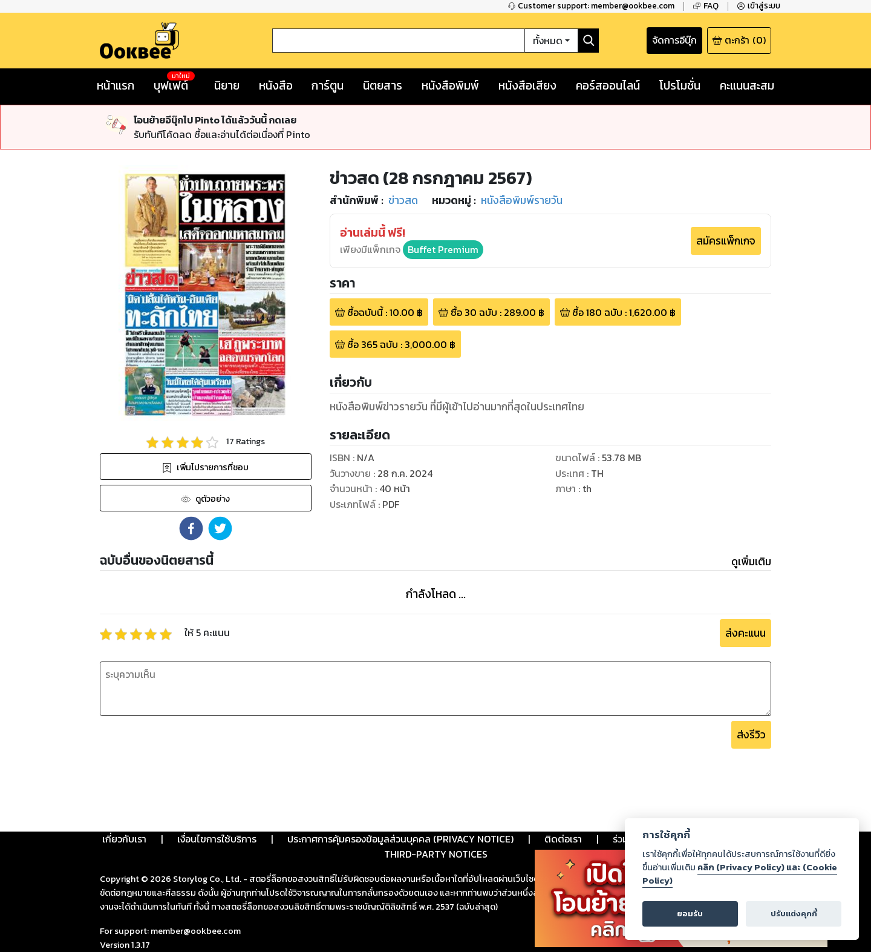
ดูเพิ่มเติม (751, 562)
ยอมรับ (690, 913)
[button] (191, 528)
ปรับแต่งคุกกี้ (794, 913)
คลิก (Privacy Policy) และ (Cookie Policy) (739, 874)
